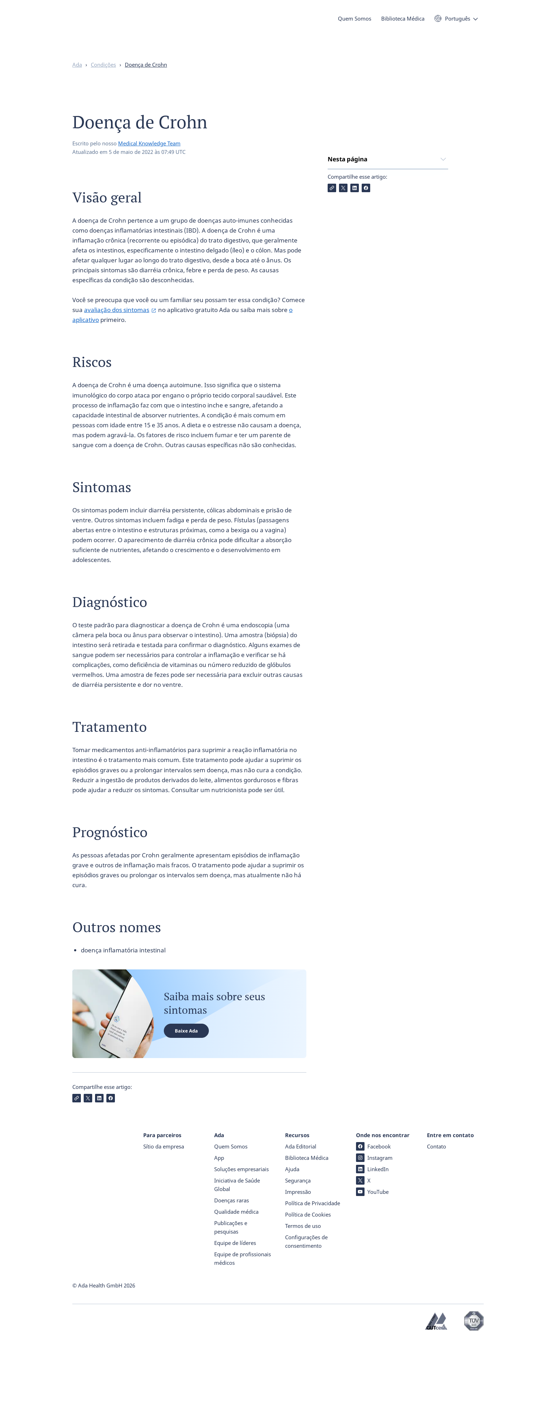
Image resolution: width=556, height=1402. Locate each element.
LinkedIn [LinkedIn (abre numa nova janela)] (372, 1231)
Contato (436, 1208)
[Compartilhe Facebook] (366, 300)
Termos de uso (303, 1287)
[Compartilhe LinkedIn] (354, 300)
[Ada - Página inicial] (83, 32)
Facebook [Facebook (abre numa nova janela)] (373, 1208)
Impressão (298, 1253)
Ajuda (292, 1231)
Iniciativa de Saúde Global (237, 1246)
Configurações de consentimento (306, 1303)
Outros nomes (348, 272)
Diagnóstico (344, 230)
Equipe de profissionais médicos (242, 1320)
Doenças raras (231, 1262)
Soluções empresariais (241, 1231)
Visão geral (343, 187)
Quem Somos (354, 24)
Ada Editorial (300, 1208)
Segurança (298, 1242)
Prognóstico (344, 258)
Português (457, 24)
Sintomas (341, 216)
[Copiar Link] (332, 300)
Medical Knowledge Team (149, 157)
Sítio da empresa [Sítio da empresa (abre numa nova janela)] (163, 1208)
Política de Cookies (308, 1276)
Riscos (336, 201)
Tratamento (344, 244)
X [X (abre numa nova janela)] (363, 1242)
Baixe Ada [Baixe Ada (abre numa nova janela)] (186, 1044)
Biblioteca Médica (402, 24)
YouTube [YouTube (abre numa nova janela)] (372, 1254)
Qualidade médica (236, 1273)
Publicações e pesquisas (230, 1289)
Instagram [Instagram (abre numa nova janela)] (374, 1219)
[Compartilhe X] (343, 300)
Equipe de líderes (235, 1304)
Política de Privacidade (312, 1265)
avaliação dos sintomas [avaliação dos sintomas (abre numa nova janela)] (116, 323)
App (219, 1219)
